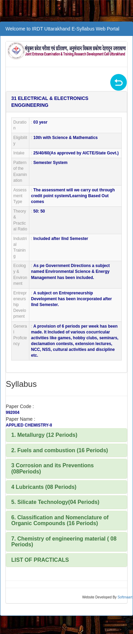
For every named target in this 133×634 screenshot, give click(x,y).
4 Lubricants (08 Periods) (43, 487)
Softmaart (125, 597)
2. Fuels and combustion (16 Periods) (59, 450)
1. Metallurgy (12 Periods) (44, 435)
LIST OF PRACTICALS (40, 560)
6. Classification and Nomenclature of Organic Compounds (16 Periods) (59, 521)
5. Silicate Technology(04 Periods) (55, 502)
